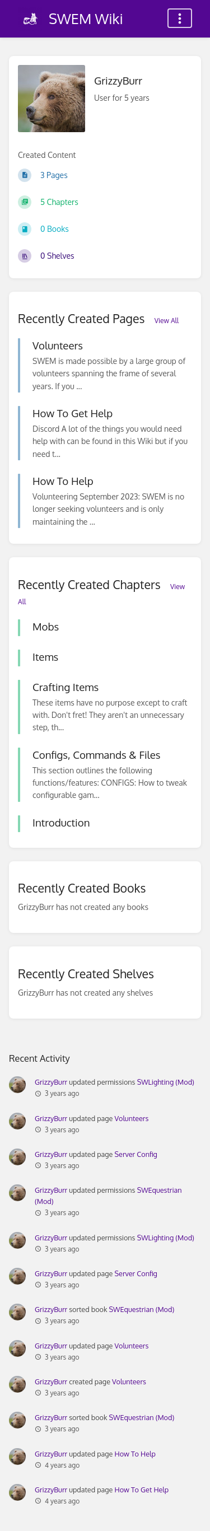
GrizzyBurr (51, 1081)
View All (167, 320)
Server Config (136, 1154)
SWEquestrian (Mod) (142, 1309)
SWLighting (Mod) (165, 1081)
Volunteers (132, 1118)
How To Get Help (142, 1489)
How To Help (135, 1453)
